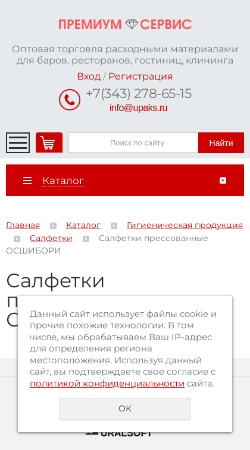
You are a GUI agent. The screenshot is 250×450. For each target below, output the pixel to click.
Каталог (83, 225)
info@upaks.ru (138, 108)
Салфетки (51, 238)
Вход (89, 76)
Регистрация (140, 76)
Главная (23, 225)
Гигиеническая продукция (185, 225)
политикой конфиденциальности (107, 383)
